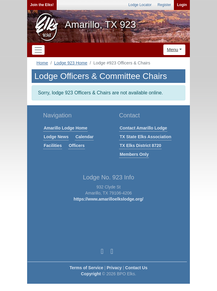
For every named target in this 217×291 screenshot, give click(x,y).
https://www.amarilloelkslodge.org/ (108, 199)
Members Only (134, 154)
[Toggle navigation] (38, 50)
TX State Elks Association (145, 136)
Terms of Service (86, 267)
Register (164, 5)
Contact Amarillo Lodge (143, 128)
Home (42, 62)
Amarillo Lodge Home (65, 128)
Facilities (53, 145)
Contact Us (136, 267)
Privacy (114, 267)
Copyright (91, 273)
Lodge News (56, 136)
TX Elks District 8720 (140, 145)
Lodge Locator (140, 5)
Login (182, 5)
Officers (77, 145)
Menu (172, 49)
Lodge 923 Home (70, 62)
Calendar (84, 136)
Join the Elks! (42, 5)
